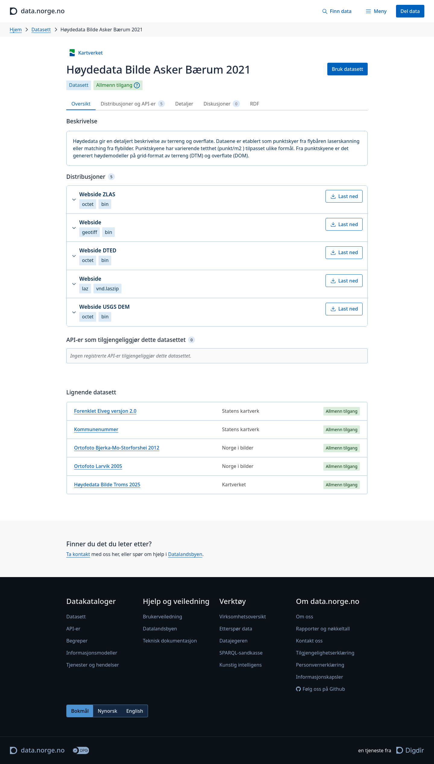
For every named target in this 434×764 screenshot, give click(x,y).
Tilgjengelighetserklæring (325, 652)
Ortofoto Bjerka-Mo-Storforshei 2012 (116, 447)
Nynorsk (107, 711)
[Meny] (376, 11)
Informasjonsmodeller (91, 652)
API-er (73, 628)
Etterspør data (235, 628)
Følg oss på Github (320, 689)
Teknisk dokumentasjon (170, 640)
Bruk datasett (347, 69)
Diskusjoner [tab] (221, 103)
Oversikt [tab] (80, 103)
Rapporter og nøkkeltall (323, 628)
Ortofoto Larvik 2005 (98, 466)
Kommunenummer (96, 429)
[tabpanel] (217, 308)
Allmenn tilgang (114, 85)
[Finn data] (336, 11)
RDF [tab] (254, 103)
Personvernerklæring (320, 664)
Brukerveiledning (162, 616)
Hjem (16, 29)
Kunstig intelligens (240, 664)
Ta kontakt (78, 554)
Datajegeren (233, 640)
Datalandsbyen (185, 554)
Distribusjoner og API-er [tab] (133, 103)
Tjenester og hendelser (92, 664)
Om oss (304, 616)
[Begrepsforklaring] (137, 85)
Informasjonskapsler (319, 677)
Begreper (77, 640)
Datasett (41, 29)
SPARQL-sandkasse (241, 652)
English (134, 711)
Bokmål (80, 711)
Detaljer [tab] (184, 103)
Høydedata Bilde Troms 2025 (107, 484)
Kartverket (85, 52)
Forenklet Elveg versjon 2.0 (105, 411)
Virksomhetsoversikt (242, 616)
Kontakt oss (309, 640)
